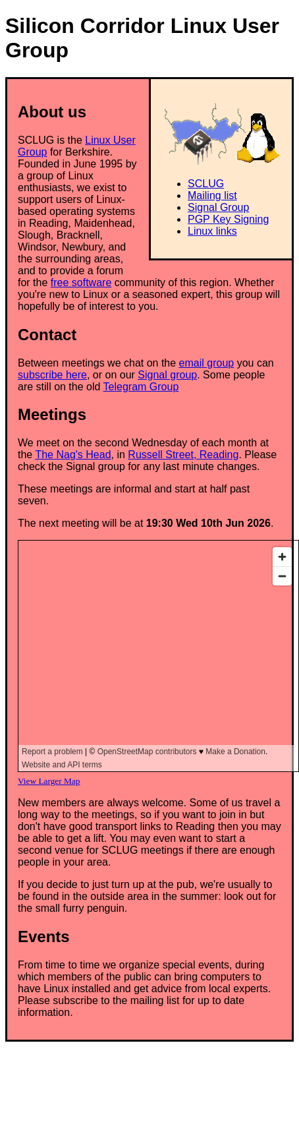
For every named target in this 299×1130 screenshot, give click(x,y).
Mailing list (212, 195)
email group (206, 363)
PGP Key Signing (228, 219)
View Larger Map (49, 781)
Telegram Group (141, 386)
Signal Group (218, 207)
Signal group (167, 374)
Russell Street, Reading (183, 454)
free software (81, 282)
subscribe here (52, 374)
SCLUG (206, 183)
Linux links (212, 231)
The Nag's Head (73, 454)
